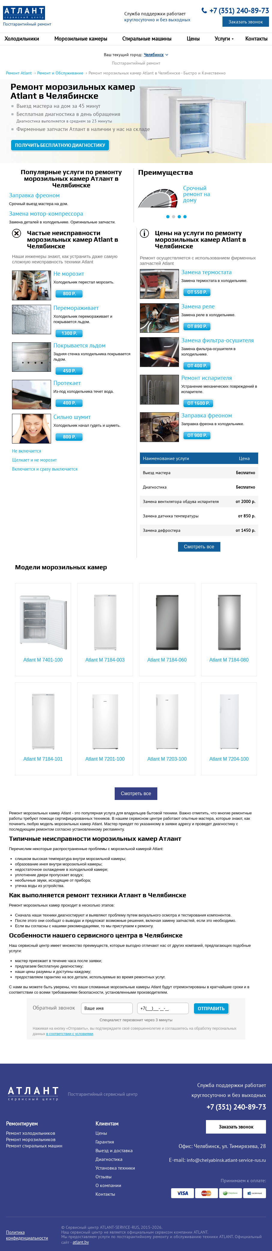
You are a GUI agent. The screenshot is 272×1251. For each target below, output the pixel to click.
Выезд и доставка (114, 1150)
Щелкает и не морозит (34, 460)
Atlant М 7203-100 (167, 759)
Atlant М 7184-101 (43, 759)
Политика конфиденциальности (27, 1235)
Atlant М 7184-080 (229, 660)
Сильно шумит (72, 417)
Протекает (67, 383)
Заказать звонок (245, 22)
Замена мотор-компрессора (46, 213)
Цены (101, 1133)
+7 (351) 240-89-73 (239, 10)
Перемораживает (76, 308)
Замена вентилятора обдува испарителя (181, 501)
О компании (108, 1185)
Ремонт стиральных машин (34, 1146)
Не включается (26, 451)
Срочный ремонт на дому (196, 194)
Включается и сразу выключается (44, 469)
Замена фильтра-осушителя (217, 340)
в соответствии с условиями (69, 1034)
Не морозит (68, 273)
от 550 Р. (197, 292)
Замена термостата (206, 272)
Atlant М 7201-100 (105, 759)
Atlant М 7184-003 (105, 660)
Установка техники (115, 1168)
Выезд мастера (157, 472)
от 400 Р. (197, 365)
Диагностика (155, 487)
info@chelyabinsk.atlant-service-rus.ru (226, 1160)
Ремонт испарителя (206, 378)
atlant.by (81, 1242)
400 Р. (69, 402)
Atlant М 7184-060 (167, 660)
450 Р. (69, 370)
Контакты (105, 1194)
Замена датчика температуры (170, 516)
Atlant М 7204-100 (229, 759)
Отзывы (103, 1177)
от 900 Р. (197, 435)
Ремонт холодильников (30, 1133)
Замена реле (198, 306)
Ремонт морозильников (31, 1139)
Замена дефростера (161, 530)
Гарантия (104, 1142)
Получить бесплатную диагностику (60, 145)
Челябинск (154, 54)
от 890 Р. (197, 326)
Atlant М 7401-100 (43, 660)
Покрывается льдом (79, 345)
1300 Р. (69, 333)
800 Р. (69, 293)
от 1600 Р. (198, 403)
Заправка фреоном (34, 195)
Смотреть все (199, 546)
